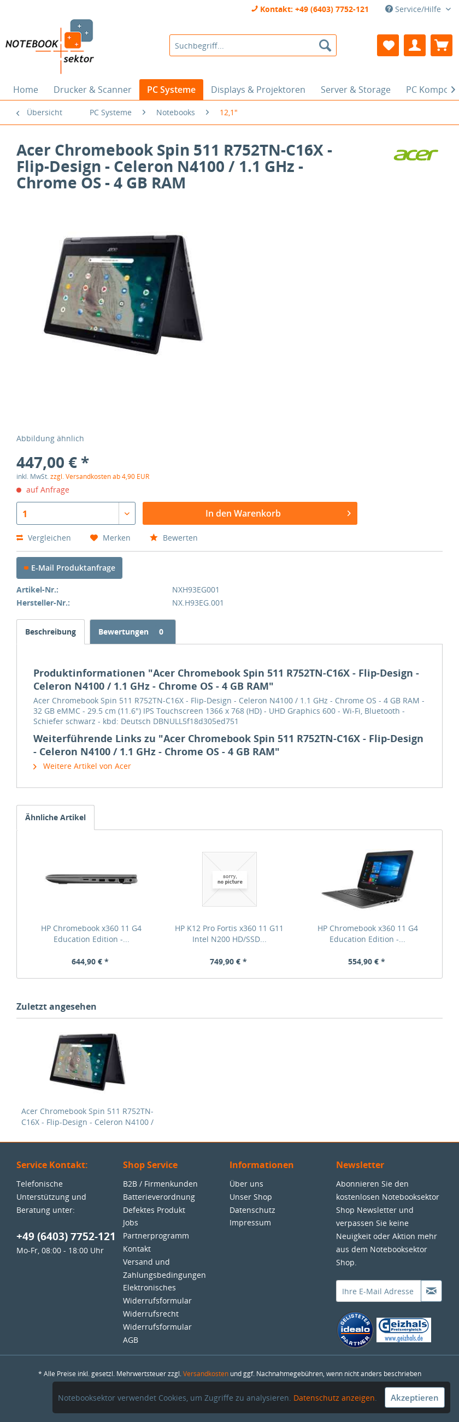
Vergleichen (43, 537)
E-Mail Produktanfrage (69, 567)
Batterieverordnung (159, 1197)
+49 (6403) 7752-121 (66, 1236)
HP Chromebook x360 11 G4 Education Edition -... (91, 933)
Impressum (250, 1222)
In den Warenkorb (278, 512)
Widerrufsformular (157, 1327)
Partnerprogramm (156, 1235)
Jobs (130, 1222)
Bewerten (174, 537)
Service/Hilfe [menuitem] (414, 9)
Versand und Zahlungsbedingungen (164, 1268)
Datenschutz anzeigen (334, 1398)
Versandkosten (205, 1373)
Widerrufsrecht (151, 1313)
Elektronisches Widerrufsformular (157, 1294)
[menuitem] (253, 45)
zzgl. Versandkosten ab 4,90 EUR (99, 476)
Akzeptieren (415, 1397)
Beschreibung (50, 631)
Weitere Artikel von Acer (82, 766)
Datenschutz (252, 1210)
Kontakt (137, 1248)
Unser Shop (250, 1197)
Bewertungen (132, 631)
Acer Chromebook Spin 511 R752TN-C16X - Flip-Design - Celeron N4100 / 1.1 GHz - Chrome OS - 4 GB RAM (87, 1117)
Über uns (246, 1183)
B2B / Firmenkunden (160, 1183)
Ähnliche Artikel (55, 817)
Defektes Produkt (154, 1210)
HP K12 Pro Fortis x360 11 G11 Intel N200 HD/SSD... (229, 933)
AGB (130, 1340)
